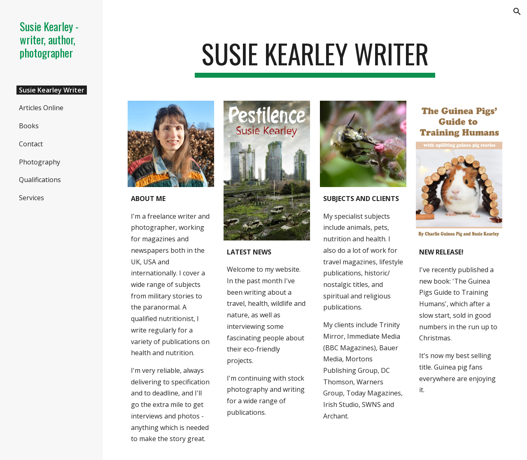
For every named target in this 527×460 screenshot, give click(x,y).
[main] (314, 58)
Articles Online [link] (41, 107)
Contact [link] (31, 143)
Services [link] (31, 197)
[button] (517, 11)
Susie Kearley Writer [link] (51, 90)
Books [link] (29, 125)
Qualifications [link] (40, 179)
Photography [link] (39, 161)
